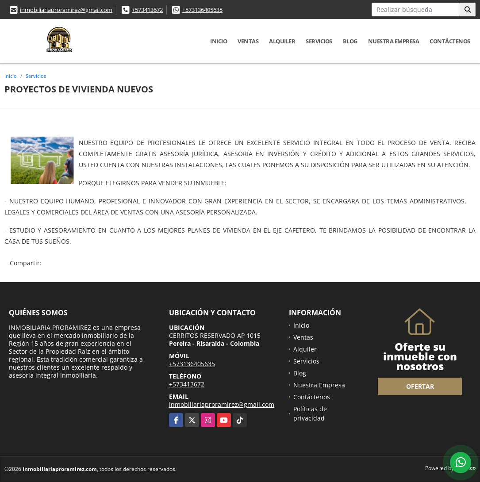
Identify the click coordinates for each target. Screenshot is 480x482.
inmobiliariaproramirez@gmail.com (66, 10)
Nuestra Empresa (393, 41)
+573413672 (147, 10)
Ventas (248, 41)
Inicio (218, 41)
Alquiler (282, 41)
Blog (350, 41)
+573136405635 (202, 10)
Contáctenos (450, 41)
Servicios (319, 41)
